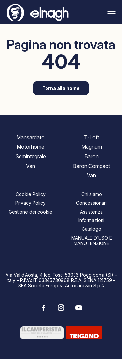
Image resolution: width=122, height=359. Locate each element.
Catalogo (91, 229)
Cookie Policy (31, 194)
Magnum (91, 147)
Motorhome (30, 147)
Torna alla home (61, 88)
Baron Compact (91, 166)
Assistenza (91, 211)
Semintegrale (30, 156)
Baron (91, 156)
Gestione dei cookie (30, 211)
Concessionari (91, 203)
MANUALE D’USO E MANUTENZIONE (91, 240)
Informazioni (91, 220)
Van (30, 166)
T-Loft (91, 137)
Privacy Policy (30, 203)
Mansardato (30, 137)
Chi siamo (91, 194)
